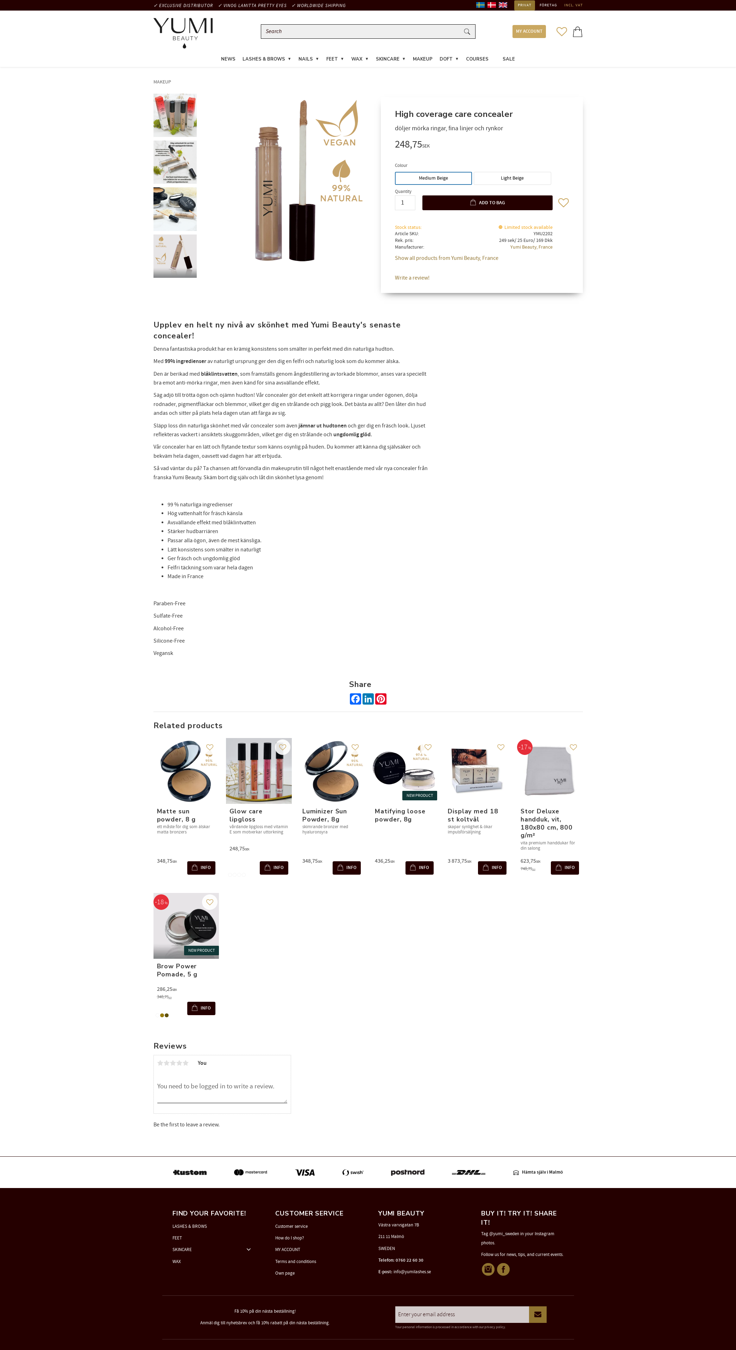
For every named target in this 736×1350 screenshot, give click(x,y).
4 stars (179, 1065)
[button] (561, 32)
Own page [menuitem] (285, 1273)
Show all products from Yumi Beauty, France (446, 260)
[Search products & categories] (362, 32)
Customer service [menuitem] (291, 1226)
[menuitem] (495, 57)
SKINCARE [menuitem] (388, 61)
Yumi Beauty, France (531, 249)
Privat (524, 5)
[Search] (467, 32)
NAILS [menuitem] (305, 61)
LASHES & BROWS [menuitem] (264, 61)
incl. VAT (573, 5)
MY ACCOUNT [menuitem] (529, 33)
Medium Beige (433, 180)
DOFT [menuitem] (446, 61)
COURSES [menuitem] (477, 61)
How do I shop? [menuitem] (289, 1238)
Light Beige (512, 180)
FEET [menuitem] (332, 61)
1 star (160, 1065)
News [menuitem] (228, 61)
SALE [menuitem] (509, 61)
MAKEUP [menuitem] (423, 61)
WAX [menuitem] (357, 61)
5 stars (186, 1065)
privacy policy (494, 1327)
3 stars (173, 1065)
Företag (548, 5)
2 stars (167, 1065)
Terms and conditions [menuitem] (295, 1261)
